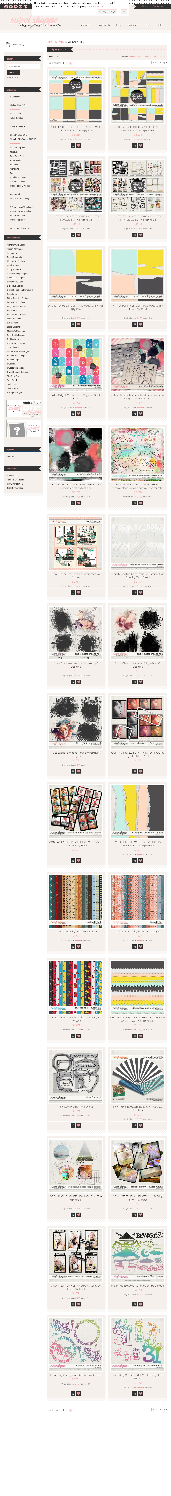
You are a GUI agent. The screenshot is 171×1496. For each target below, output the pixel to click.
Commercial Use (17, 126)
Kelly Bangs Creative (16, 306)
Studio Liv (11, 364)
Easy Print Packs (17, 156)
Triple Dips (11, 384)
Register (157, 7)
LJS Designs (12, 323)
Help (159, 25)
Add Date (162, 56)
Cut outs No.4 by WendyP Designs (138, 932)
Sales (154, 56)
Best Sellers (15, 114)
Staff (148, 25)
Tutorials (133, 25)
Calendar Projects (18, 181)
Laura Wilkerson (14, 319)
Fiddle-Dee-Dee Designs (18, 298)
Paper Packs (15, 160)
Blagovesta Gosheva (16, 261)
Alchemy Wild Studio (16, 245)
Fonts (12, 173)
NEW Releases (17, 97)
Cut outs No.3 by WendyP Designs (76, 932)
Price (139, 56)
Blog (119, 25)
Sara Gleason (13, 347)
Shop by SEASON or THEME (23, 139)
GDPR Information (15, 488)
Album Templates (17, 215)
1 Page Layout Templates (21, 207)
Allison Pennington (15, 249)
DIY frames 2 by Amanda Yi (76, 1107)
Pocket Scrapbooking (19, 198)
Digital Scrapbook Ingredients (20, 290)
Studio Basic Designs (16, 355)
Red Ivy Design (14, 339)
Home (50, 42)
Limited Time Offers (18, 105)
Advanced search (12, 77)
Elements (60, 42)
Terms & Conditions (15, 480)
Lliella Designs (13, 327)
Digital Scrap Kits (17, 148)
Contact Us (12, 476)
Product (133, 56)
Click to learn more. (97, 6)
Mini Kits (14, 152)
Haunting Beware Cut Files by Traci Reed (137, 1286)
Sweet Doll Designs (15, 368)
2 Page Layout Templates (21, 211)
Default (147, 56)
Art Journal (15, 194)
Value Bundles (16, 118)
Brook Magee (13, 265)
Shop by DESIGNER (19, 135)
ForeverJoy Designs (16, 302)
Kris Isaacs (12, 310)
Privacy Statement (15, 484)
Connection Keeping (16, 278)
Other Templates (17, 220)
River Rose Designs (16, 343)
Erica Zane (12, 294)
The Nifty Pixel (13, 376)
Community (103, 25)
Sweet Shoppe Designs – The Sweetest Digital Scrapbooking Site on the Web (38, 22)
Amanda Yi (12, 253)
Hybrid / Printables (18, 177)
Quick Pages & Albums (20, 186)
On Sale (10, 456)
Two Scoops (12, 388)
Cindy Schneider (14, 269)
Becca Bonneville (14, 257)
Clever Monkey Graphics (18, 273)
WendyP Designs (14, 392)
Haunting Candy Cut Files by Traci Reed (75, 1375)
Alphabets (14, 169)
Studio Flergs (13, 360)
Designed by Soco (15, 282)
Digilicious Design (15, 286)
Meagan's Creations (16, 331)
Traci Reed (12, 380)
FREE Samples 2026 (19, 228)
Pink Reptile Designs (16, 335)
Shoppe (85, 25)
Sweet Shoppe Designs (17, 372)
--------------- (15, 101)
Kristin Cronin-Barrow (16, 314)
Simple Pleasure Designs (18, 351)
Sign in (146, 7)
